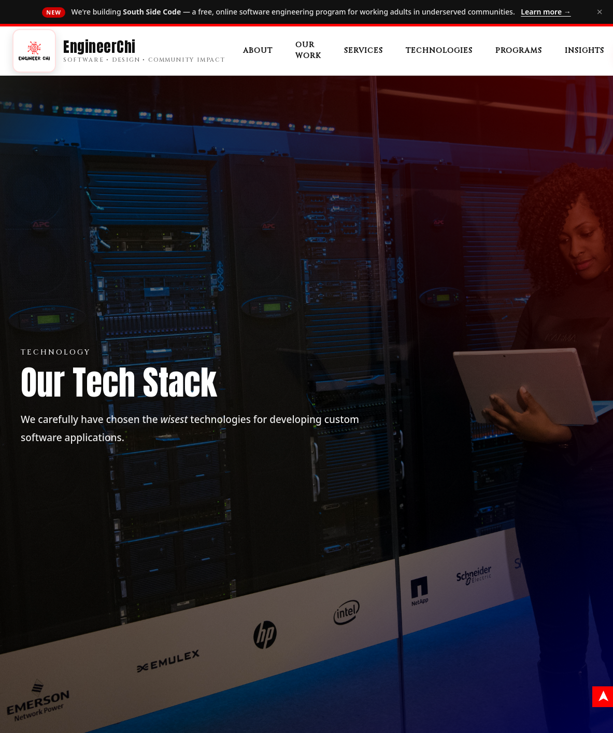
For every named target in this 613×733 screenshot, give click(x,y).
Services (363, 50)
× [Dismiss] (600, 12)
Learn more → (546, 12)
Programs (518, 50)
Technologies (439, 50)
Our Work (308, 50)
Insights (584, 50)
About (258, 50)
